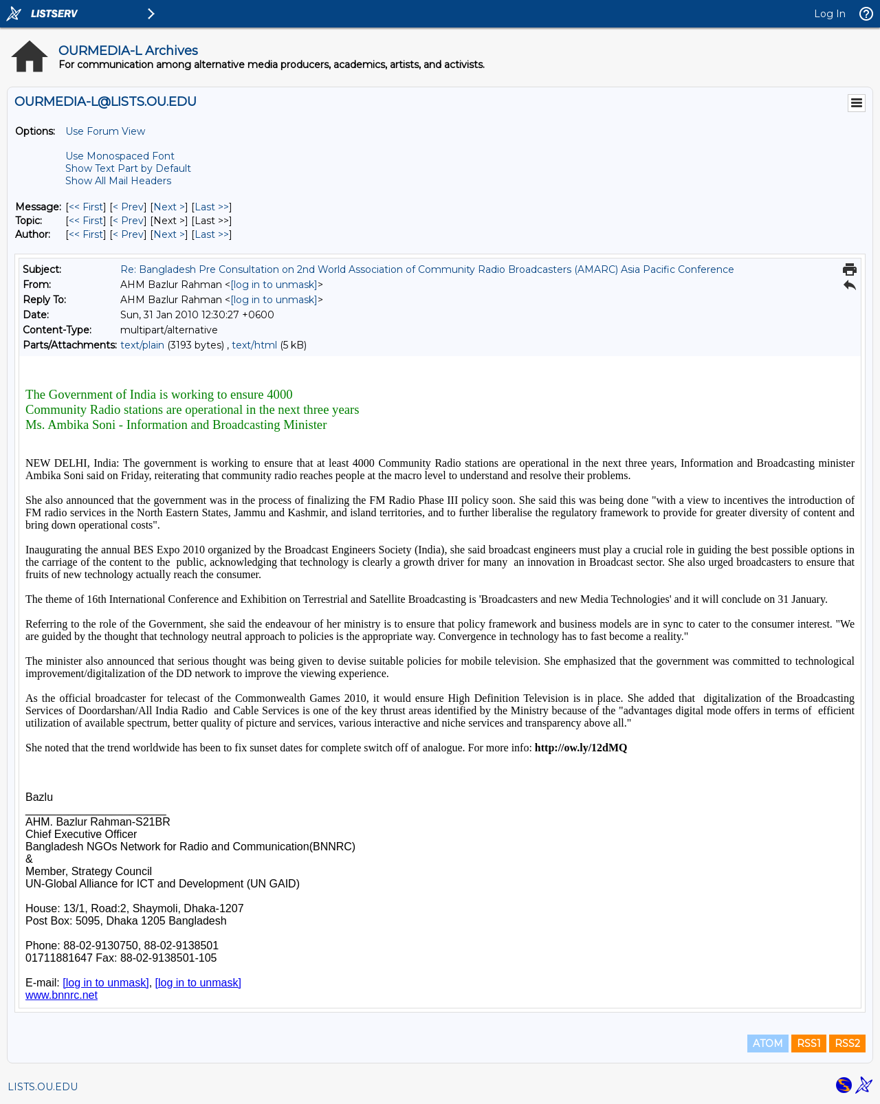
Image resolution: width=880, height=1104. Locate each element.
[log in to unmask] (274, 284)
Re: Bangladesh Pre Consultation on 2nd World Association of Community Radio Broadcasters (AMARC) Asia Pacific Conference (427, 269)
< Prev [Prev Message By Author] (128, 234)
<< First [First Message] (86, 207)
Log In (830, 14)
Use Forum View (105, 131)
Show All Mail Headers (118, 181)
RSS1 (809, 1043)
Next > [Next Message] (169, 207)
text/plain (142, 345)
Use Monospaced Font (120, 156)
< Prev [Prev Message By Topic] (128, 220)
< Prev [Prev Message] (128, 207)
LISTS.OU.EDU (43, 1087)
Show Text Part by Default (128, 168)
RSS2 (847, 1043)
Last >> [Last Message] (212, 207)
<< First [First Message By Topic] (86, 220)
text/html (254, 345)
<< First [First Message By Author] (86, 234)
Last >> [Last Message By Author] (212, 234)
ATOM (768, 1043)
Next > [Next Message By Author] (169, 234)
